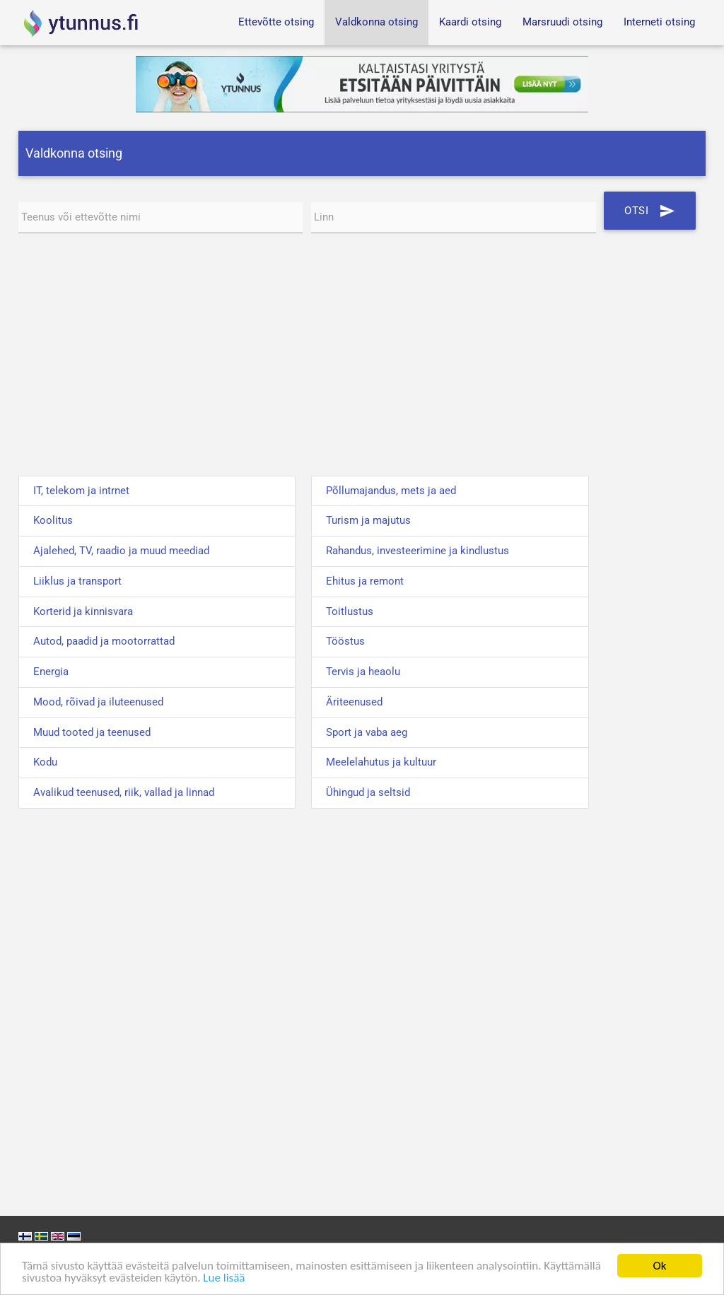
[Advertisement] (362, 357)
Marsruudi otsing (562, 22)
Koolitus (53, 521)
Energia (51, 672)
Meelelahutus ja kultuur (381, 762)
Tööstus (345, 641)
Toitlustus (349, 612)
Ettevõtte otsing (276, 22)
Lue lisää (224, 1277)
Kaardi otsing (470, 22)
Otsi (649, 211)
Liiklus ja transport (77, 581)
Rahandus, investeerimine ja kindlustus (417, 551)
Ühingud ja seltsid (368, 793)
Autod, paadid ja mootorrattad (104, 641)
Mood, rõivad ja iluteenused (98, 702)
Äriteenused (354, 702)
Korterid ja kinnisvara (83, 612)
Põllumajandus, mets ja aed (391, 491)
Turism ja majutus (368, 521)
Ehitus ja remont (365, 581)
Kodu (45, 762)
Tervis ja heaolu (363, 672)
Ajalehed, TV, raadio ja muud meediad (121, 551)
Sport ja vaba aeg (366, 733)
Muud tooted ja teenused (92, 733)
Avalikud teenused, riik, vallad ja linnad (123, 793)
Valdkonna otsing (376, 22)
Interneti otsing (659, 22)
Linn (324, 217)
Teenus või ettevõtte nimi (81, 217)
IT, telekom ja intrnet (81, 491)
